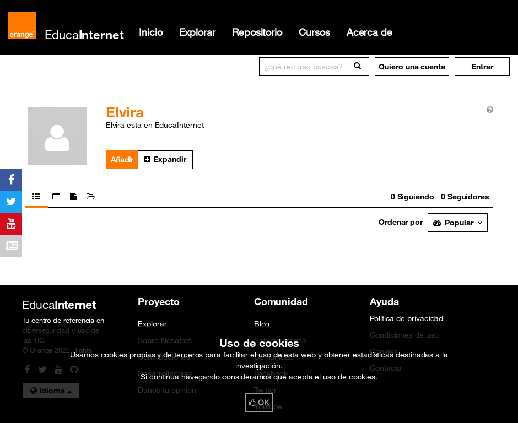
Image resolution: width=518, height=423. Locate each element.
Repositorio (257, 32)
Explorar (197, 32)
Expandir (165, 159)
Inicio (151, 32)
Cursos (314, 32)
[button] (482, 66)
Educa (84, 34)
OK (259, 403)
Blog (262, 324)
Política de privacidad (406, 318)
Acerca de (369, 32)
